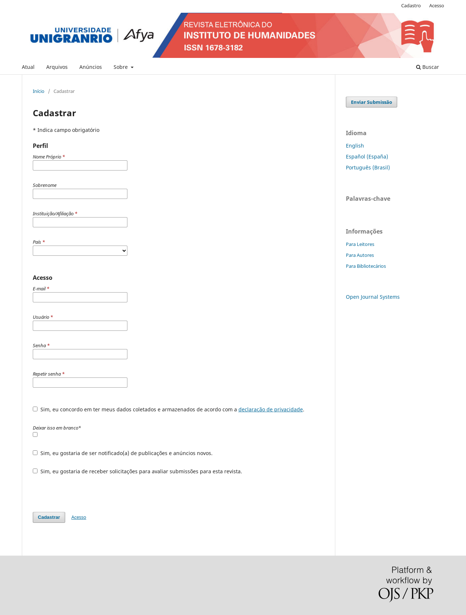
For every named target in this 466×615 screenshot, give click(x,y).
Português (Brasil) (368, 167)
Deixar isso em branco (57, 427)
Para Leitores (360, 244)
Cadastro (411, 5)
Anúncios (90, 66)
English (355, 145)
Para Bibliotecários (366, 266)
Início (38, 91)
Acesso (436, 5)
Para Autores (360, 255)
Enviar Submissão (371, 102)
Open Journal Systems (373, 296)
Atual (28, 66)
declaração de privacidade (270, 409)
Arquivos (57, 66)
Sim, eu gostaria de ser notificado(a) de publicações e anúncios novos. (123, 453)
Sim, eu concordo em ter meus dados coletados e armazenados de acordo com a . (168, 409)
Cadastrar (49, 517)
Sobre (121, 66)
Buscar (427, 66)
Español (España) (367, 156)
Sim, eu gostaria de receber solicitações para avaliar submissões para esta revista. (137, 471)
